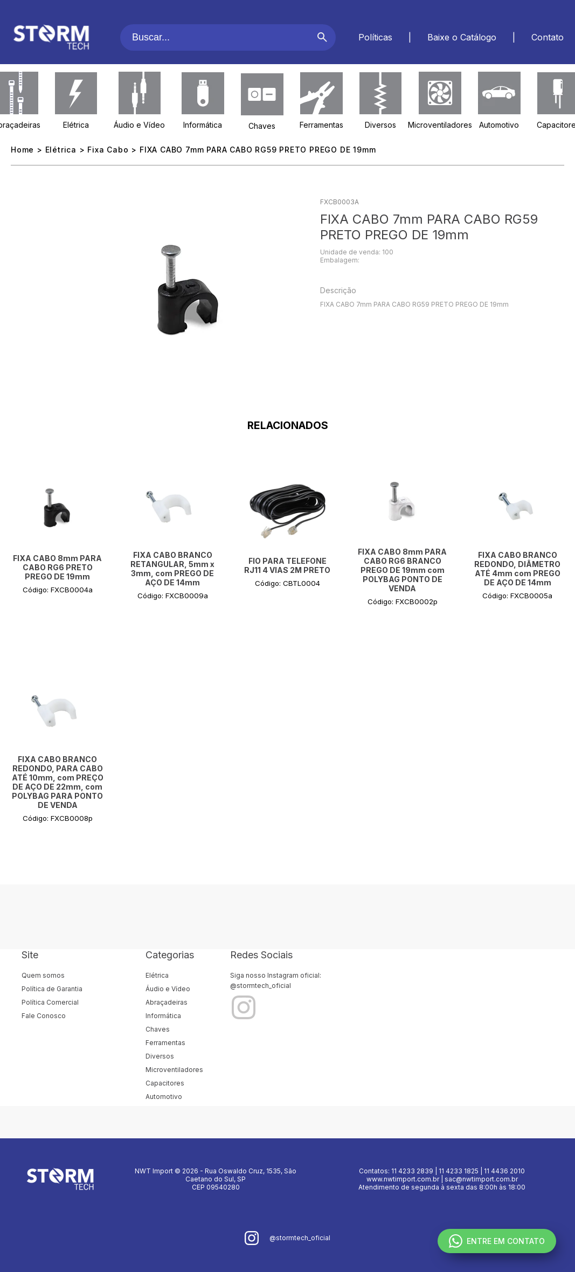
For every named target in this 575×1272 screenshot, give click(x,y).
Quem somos (43, 975)
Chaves (261, 125)
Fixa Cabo (107, 149)
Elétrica (76, 124)
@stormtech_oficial (260, 985)
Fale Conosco (44, 1016)
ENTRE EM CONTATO (497, 1241)
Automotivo (499, 124)
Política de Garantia (52, 989)
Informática (202, 124)
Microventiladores (440, 124)
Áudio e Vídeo (139, 124)
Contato (547, 37)
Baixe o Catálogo (461, 37)
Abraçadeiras (167, 1002)
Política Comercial (50, 1002)
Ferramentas (321, 124)
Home (22, 149)
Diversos (380, 124)
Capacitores (165, 1083)
